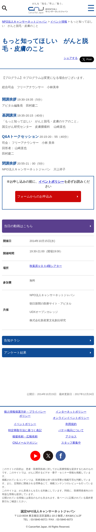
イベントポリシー (51, 181)
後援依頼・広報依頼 (25, 436)
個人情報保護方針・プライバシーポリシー (25, 413)
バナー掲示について (71, 430)
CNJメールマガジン (25, 442)
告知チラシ (12, 340)
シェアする (71, 58)
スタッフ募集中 (71, 442)
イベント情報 (58, 21)
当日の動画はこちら (18, 226)
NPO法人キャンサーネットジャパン (48, 11)
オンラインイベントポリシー (71, 417)
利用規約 (71, 424)
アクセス (71, 436)
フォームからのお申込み (34, 196)
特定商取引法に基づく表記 (25, 430)
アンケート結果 (15, 352)
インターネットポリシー (71, 411)
